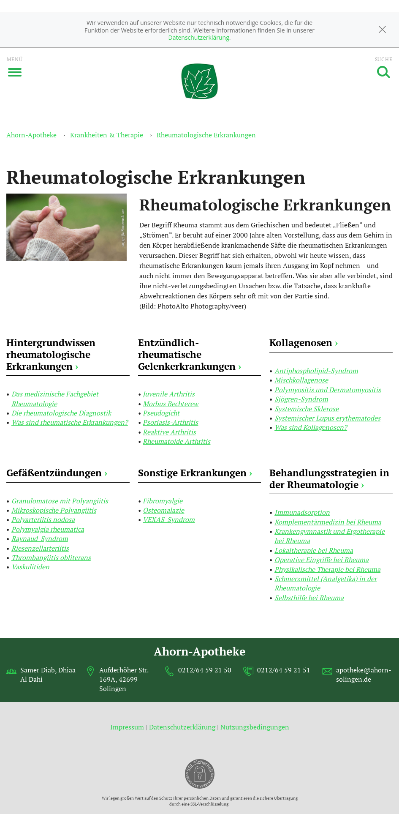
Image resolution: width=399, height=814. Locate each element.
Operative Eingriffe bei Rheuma (321, 559)
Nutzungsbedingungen (254, 727)
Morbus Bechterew (170, 403)
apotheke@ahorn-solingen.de (363, 674)
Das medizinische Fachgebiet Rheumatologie (54, 398)
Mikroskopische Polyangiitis (53, 510)
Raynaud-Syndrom (39, 538)
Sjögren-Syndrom (301, 399)
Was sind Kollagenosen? (310, 427)
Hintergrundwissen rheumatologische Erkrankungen (50, 354)
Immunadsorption (302, 512)
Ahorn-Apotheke (31, 134)
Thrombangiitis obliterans (51, 557)
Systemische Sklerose (306, 408)
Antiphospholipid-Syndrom (316, 370)
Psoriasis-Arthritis (170, 422)
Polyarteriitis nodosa (43, 519)
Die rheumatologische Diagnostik (61, 413)
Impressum (128, 727)
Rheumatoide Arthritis (176, 441)
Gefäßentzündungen (56, 472)
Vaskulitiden (30, 566)
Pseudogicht (161, 413)
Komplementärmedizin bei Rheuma (327, 522)
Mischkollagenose (301, 380)
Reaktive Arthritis (169, 432)
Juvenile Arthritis (169, 394)
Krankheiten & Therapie (106, 134)
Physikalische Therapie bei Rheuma (327, 569)
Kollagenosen (303, 342)
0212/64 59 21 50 (204, 670)
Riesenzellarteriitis (40, 548)
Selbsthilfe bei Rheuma (309, 597)
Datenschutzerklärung (198, 37)
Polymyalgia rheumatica (47, 529)
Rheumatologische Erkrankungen (206, 134)
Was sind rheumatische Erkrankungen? (69, 422)
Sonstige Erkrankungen (195, 472)
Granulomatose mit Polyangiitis (59, 500)
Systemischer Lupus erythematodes (327, 418)
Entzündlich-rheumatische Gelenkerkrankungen (189, 354)
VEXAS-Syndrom (169, 519)
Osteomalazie (163, 510)
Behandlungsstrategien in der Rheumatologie (329, 478)
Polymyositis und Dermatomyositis (327, 389)
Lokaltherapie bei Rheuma (313, 550)
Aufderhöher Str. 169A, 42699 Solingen (123, 679)
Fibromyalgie (162, 500)
